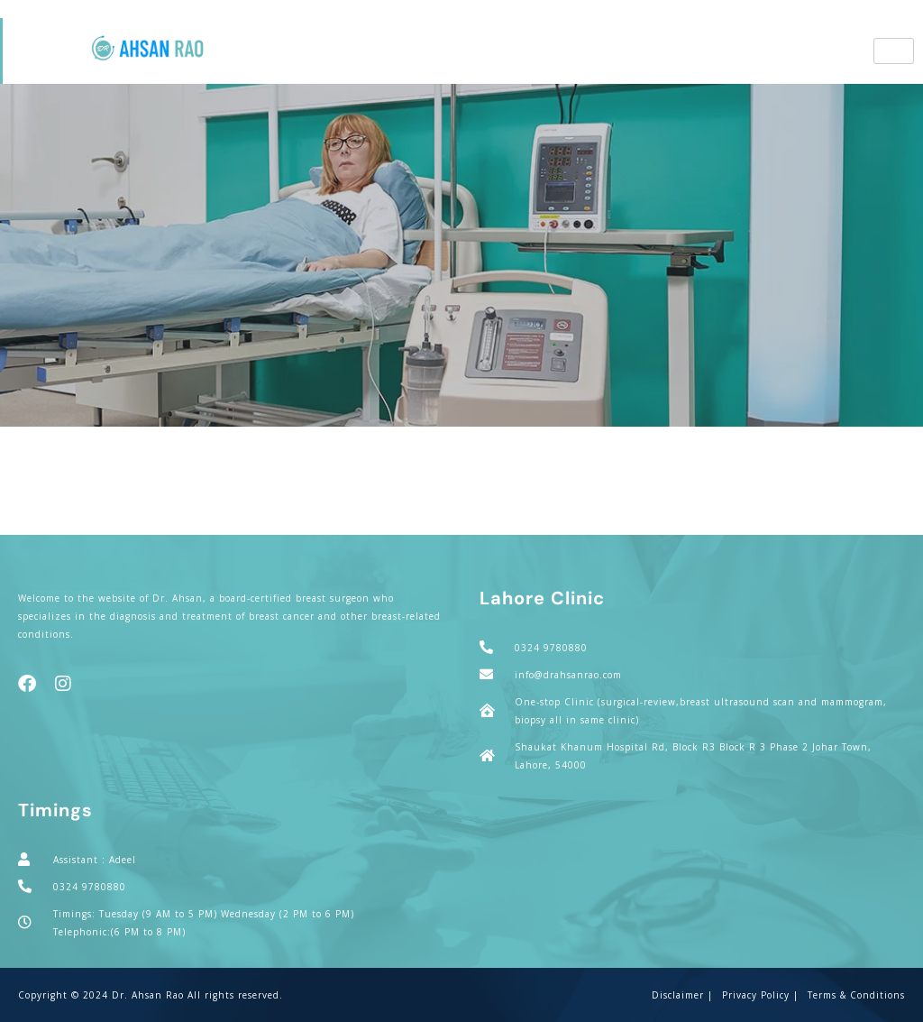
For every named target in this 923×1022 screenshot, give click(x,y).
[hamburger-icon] (893, 51)
